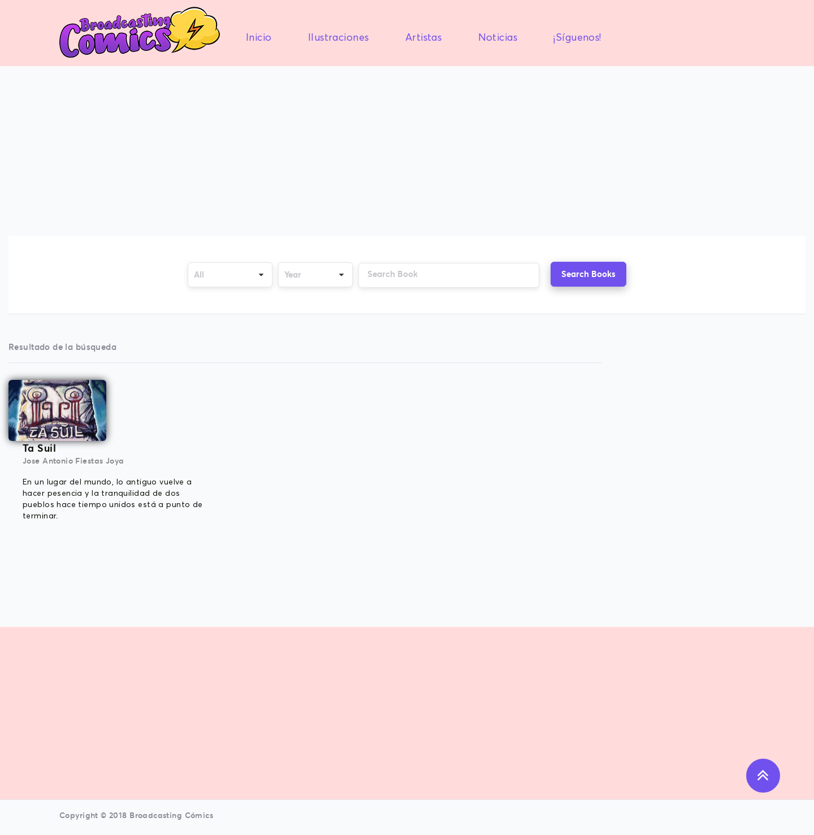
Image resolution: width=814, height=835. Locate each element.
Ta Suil (39, 448)
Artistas (423, 38)
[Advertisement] (407, 152)
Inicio (259, 38)
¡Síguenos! (577, 38)
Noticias (497, 38)
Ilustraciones (338, 38)
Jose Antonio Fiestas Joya (73, 461)
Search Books (588, 274)
